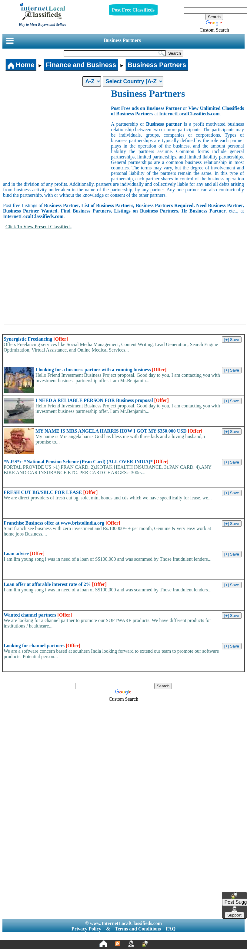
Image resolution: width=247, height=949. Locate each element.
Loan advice (24, 553)
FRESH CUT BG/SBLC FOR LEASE (51, 492)
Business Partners (122, 40)
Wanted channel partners (38, 614)
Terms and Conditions (138, 928)
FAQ (171, 928)
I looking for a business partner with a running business (100, 369)
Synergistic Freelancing (36, 339)
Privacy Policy (86, 928)
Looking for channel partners (42, 645)
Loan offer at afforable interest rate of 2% (55, 584)
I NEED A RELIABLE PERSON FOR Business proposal (102, 400)
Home (21, 65)
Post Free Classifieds (133, 9)
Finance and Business (81, 65)
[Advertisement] (57, 133)
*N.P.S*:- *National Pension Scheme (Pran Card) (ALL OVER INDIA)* (86, 461)
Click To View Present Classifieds (38, 226)
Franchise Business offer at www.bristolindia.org (62, 523)
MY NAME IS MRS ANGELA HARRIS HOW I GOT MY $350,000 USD (118, 431)
